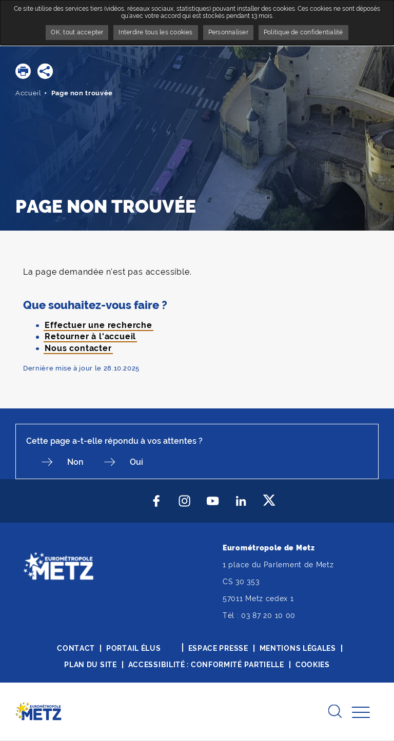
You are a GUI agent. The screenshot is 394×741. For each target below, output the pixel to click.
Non (75, 462)
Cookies (313, 665)
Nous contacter (78, 348)
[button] (23, 71)
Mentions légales (298, 648)
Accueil (28, 93)
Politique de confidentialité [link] (303, 32)
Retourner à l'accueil (90, 336)
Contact (76, 648)
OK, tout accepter (77, 32)
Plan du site (90, 665)
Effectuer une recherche (98, 325)
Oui (136, 462)
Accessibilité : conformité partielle (206, 665)
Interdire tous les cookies (155, 32)
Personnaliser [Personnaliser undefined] (228, 32)
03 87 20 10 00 (268, 615)
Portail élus (133, 648)
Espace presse (218, 648)
